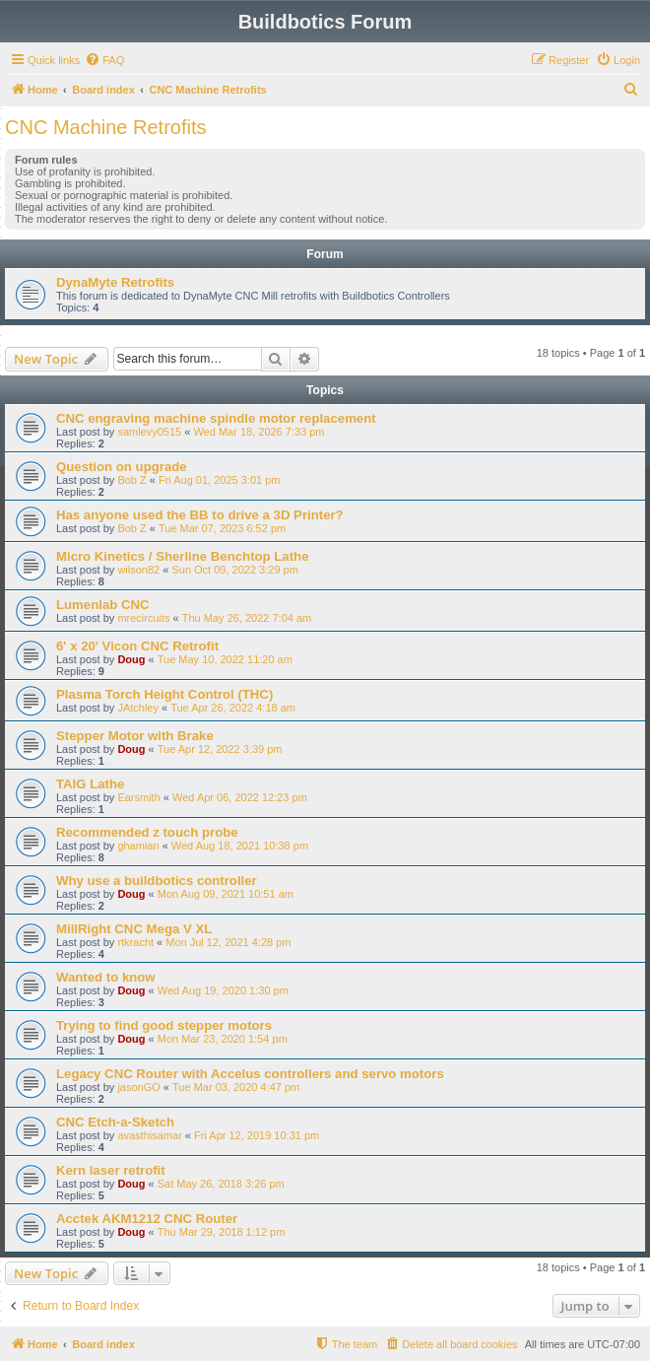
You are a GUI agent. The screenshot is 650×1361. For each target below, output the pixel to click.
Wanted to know (106, 977)
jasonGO (138, 1087)
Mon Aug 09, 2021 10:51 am (225, 894)
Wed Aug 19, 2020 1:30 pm (223, 990)
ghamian (138, 845)
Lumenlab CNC (103, 604)
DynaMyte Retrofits (115, 282)
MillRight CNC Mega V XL (134, 928)
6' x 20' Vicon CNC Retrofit (137, 646)
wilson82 (138, 570)
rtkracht (135, 942)
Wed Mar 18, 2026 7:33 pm (258, 432)
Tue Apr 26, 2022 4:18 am (232, 708)
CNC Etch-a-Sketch (115, 1122)
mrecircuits (143, 618)
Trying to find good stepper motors (164, 1025)
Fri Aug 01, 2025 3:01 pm (220, 480)
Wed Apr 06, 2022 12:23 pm (239, 797)
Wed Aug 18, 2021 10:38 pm (239, 845)
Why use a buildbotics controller (156, 880)
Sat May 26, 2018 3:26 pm (221, 1184)
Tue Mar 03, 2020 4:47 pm (235, 1087)
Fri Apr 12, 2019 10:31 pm (256, 1135)
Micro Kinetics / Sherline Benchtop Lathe (182, 556)
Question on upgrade (121, 466)
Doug (131, 659)
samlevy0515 (149, 432)
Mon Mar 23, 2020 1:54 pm (223, 1039)
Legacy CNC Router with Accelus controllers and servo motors (250, 1073)
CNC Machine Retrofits (106, 127)
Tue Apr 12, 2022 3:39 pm (220, 749)
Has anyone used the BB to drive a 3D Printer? (200, 515)
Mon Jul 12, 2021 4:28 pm (228, 942)
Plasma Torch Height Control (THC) (164, 694)
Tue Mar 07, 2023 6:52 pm (222, 528)
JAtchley (138, 708)
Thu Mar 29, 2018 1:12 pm (222, 1232)
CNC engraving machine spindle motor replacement (216, 418)
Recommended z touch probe (147, 832)
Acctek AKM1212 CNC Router (146, 1218)
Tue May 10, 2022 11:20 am (225, 659)
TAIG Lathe (90, 784)
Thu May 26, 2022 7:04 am (246, 618)
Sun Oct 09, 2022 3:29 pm (234, 570)
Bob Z (131, 480)
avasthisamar (149, 1135)
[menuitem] (104, 60)
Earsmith (138, 797)
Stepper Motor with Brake (135, 735)
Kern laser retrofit (110, 1170)
